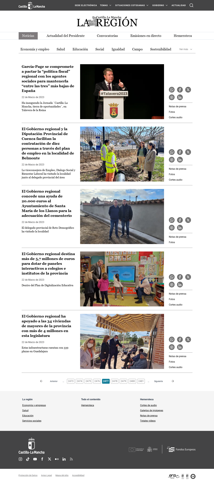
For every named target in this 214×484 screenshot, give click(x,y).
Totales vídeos (148, 420)
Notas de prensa (177, 106)
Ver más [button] (183, 49)
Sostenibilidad (160, 49)
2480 (132, 381)
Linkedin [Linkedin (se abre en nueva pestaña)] (64, 459)
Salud (61, 49)
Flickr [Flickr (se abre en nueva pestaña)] (56, 459)
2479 (123, 381)
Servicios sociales (31, 420)
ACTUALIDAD (179, 5)
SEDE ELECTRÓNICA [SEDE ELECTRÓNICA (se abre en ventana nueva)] (86, 5)
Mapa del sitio (62, 475)
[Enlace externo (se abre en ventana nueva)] (182, 476)
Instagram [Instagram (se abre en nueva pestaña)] (20, 459)
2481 (141, 381)
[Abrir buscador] (191, 5)
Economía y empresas (34, 405)
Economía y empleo (34, 49)
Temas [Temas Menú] (104, 5)
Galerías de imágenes (151, 410)
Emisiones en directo (145, 36)
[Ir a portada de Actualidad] (107, 22)
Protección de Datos (28, 475)
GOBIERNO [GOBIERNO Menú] (158, 5)
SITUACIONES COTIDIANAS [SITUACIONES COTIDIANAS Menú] (130, 5)
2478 (114, 381)
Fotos (172, 111)
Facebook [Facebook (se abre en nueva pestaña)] (42, 459)
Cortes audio (175, 117)
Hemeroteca (183, 36)
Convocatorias (107, 36)
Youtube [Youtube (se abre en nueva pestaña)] (35, 459)
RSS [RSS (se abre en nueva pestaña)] (71, 459)
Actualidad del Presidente (66, 36)
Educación (80, 49)
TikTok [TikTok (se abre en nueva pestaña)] (27, 459)
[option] (35, 49)
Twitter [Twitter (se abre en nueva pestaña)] (49, 459)
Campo (137, 49)
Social (99, 49)
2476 (97, 381)
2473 (70, 381)
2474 (79, 381)
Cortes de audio (148, 405)
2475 (88, 381)
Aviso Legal (46, 475)
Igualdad (118, 49)
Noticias (28, 36)
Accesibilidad (78, 475)
